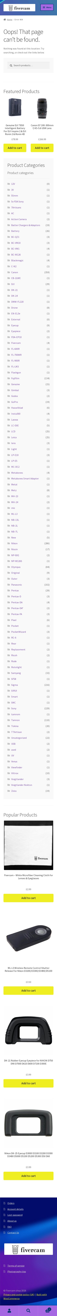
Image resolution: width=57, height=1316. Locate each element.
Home (9, 19)
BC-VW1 (15, 248)
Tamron (15, 720)
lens (13, 443)
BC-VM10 (16, 242)
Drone (14, 307)
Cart (44, 1308)
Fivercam (16, 342)
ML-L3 (14, 513)
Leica (14, 437)
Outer (14, 578)
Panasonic (16, 584)
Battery (15, 230)
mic (13, 507)
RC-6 (13, 637)
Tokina (14, 726)
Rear (13, 643)
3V (12, 189)
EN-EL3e (15, 313)
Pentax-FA (16, 614)
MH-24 (14, 502)
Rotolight (16, 667)
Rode (14, 661)
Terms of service (15, 1265)
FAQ (9, 1226)
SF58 (13, 678)
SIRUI (14, 690)
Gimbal (15, 390)
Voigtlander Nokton (21, 784)
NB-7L (14, 531)
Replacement (18, 649)
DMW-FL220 (17, 301)
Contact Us (13, 1232)
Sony (13, 708)
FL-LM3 (15, 366)
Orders (10, 1203)
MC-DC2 (15, 466)
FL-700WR (16, 354)
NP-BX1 (15, 555)
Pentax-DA (16, 602)
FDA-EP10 (16, 337)
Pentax (15, 590)
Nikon (14, 543)
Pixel (13, 620)
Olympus (16, 566)
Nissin (14, 549)
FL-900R (15, 360)
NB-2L (14, 525)
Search (28, 1311)
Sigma (14, 684)
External (15, 319)
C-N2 (13, 266)
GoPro (14, 401)
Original (15, 572)
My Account (9, 1311)
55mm (14, 195)
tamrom (15, 714)
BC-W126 (16, 254)
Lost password (14, 1214)
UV (12, 755)
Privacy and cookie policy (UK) (18, 1294)
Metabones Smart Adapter (25, 478)
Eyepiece (15, 331)
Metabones (17, 472)
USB (13, 743)
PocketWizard (18, 631)
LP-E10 (15, 455)
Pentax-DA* (17, 608)
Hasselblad (17, 407)
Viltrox (14, 773)
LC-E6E (15, 425)
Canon (14, 272)
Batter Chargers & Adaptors (25, 225)
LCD (13, 431)
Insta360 (15, 413)
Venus (14, 761)
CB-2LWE (16, 278)
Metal (14, 484)
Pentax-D (16, 596)
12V (13, 183)
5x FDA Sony (17, 201)
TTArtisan (16, 732)
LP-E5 (14, 460)
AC (12, 213)
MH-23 (14, 496)
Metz (14, 490)
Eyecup (15, 325)
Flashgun (16, 372)
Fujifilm (15, 378)
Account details (15, 1209)
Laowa (14, 419)
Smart (14, 696)
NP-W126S (16, 561)
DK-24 (14, 295)
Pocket (15, 625)
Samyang (16, 672)
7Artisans (16, 207)
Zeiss (14, 790)
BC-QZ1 (15, 236)
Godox (14, 395)
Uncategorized (19, 737)
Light (14, 449)
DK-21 (14, 289)
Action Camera (19, 219)
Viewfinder (16, 767)
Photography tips (16, 1271)
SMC (13, 702)
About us (12, 1220)
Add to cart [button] (15, 148)
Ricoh (14, 655)
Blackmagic (17, 260)
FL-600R (15, 348)
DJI (13, 284)
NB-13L (15, 519)
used (13, 749)
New (13, 537)
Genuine (15, 384)
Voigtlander (17, 779)
